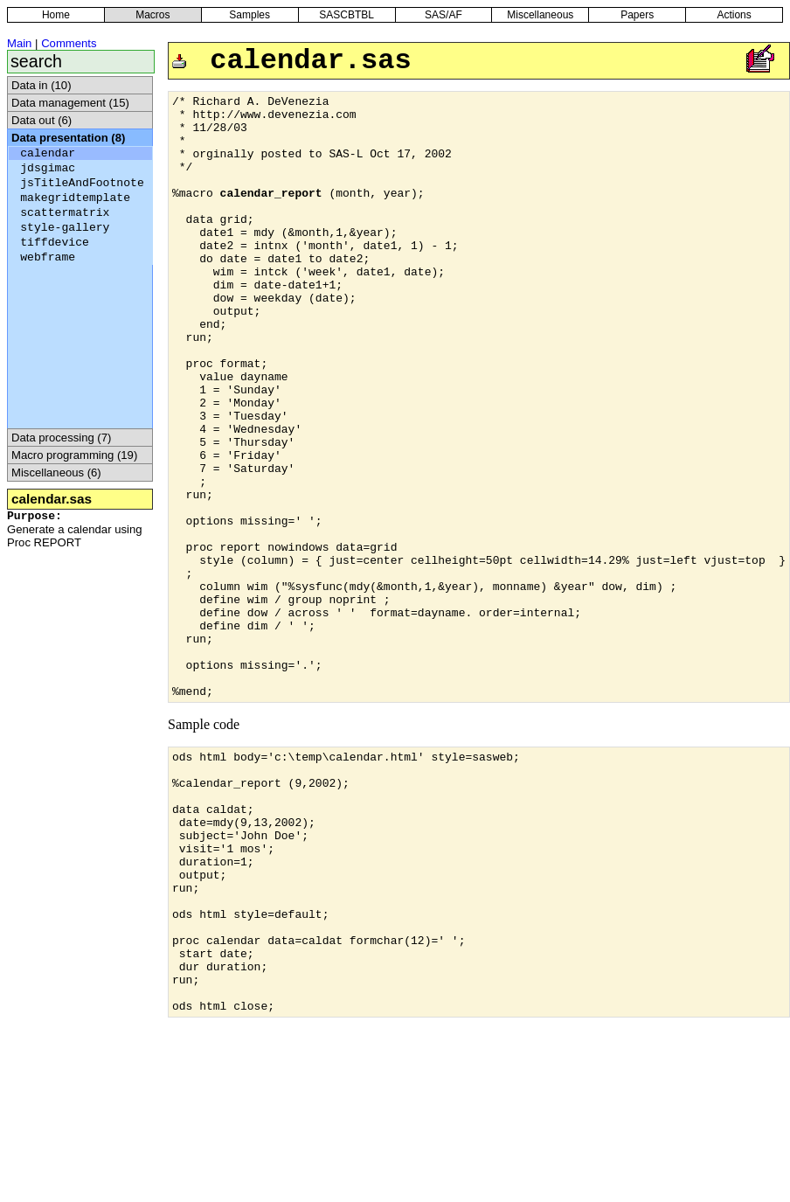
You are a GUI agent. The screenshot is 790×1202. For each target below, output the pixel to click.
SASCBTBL (346, 15)
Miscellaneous (540, 15)
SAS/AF (443, 15)
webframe (47, 257)
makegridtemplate (75, 198)
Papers (637, 15)
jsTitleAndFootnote (82, 183)
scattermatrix (64, 212)
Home (56, 15)
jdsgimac (47, 168)
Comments (68, 43)
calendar (47, 153)
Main (19, 43)
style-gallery (64, 227)
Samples (249, 15)
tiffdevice (54, 242)
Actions (734, 15)
